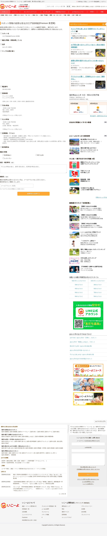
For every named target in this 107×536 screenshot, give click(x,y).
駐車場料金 (5, 147)
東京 (18, 15)
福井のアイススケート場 (28, 453)
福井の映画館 (29, 448)
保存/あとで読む (82, 1)
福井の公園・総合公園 (56, 441)
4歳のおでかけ (79, 288)
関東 (15, 15)
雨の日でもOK (81, 6)
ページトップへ (100, 421)
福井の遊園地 (5, 431)
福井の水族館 (59, 448)
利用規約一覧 (25, 509)
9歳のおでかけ (98, 296)
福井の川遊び (5, 443)
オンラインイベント (30, 12)
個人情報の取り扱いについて (88, 467)
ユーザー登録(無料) (94, 1)
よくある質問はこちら (88, 481)
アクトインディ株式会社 (82, 503)
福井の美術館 (51, 448)
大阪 (54, 15)
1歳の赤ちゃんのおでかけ (98, 280)
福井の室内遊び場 (19, 448)
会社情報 (83, 511)
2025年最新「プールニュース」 (36, 460)
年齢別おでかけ (60, 12)
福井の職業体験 (49, 436)
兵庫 (60, 15)
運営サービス (65, 511)
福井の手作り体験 (16, 436)
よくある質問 (45, 509)
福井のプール (48, 431)
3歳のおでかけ (98, 284)
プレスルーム (45, 511)
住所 (3, 44)
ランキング (46, 12)
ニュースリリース (27, 514)
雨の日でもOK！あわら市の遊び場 (81, 346)
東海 (34, 15)
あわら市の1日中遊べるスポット (80, 350)
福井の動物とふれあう (28, 436)
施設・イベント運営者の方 (29, 506)
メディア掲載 (45, 514)
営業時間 (5, 93)
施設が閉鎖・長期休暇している (12, 40)
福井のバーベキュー (23, 431)
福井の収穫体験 (39, 436)
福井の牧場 (41, 431)
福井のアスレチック (43, 441)
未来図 (83, 509)
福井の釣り (33, 431)
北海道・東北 (4, 15)
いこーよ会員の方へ (88, 484)
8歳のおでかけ (79, 296)
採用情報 (64, 514)
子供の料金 (5, 105)
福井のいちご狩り (51, 453)
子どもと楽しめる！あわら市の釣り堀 (82, 354)
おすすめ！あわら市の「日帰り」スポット (83, 337)
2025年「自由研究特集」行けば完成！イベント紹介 (16, 462)
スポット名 (5, 33)
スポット (5, 12)
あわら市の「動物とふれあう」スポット (82, 342)
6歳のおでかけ (79, 292)
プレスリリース (85, 514)
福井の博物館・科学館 (40, 448)
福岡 (80, 15)
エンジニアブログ (66, 517)
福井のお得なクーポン (8, 441)
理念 (63, 509)
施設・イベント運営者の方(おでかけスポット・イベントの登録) (28, 468)
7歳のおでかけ (98, 292)
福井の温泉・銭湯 (6, 453)
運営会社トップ (66, 506)
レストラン (7, 158)
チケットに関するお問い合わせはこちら (88, 479)
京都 (57, 15)
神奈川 (22, 15)
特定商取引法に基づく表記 (29, 520)
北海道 (10, 15)
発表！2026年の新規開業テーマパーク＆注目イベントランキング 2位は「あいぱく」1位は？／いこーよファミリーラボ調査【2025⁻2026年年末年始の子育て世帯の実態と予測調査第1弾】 (37, 476)
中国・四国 (67, 15)
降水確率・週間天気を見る (98, 116)
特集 (102, 12)
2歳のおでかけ (79, 284)
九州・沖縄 (75, 15)
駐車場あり (7, 155)
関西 (51, 15)
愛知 (37, 15)
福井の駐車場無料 (31, 441)
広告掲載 (24, 511)
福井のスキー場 (16, 453)
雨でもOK (40, 155)
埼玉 (29, 15)
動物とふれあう (90, 6)
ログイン (103, 1)
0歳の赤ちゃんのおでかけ (79, 280)
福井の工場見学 (6, 436)
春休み (74, 6)
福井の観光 (56, 431)
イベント (15, 12)
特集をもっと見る (101, 197)
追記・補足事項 (5, 162)
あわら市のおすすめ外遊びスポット (81, 358)
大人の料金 (5, 119)
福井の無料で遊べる (20, 441)
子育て (92, 12)
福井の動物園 (13, 431)
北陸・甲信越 (44, 15)
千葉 (26, 15)
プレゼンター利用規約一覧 (49, 506)
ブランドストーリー (86, 506)
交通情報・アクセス (8, 133)
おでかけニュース (77, 12)
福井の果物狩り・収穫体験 (9, 455)
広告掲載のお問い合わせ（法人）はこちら (88, 469)
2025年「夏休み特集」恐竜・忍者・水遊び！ (14, 460)
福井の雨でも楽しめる (8, 448)
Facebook (24, 517)
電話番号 (5, 86)
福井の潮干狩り (40, 453)
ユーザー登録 (5, 468)
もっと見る (61, 493)
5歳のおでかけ (98, 288)
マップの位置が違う (8, 51)
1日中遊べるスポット (101, 6)
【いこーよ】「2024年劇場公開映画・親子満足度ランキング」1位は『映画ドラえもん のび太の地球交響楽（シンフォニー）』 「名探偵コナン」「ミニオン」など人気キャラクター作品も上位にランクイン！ (37, 488)
